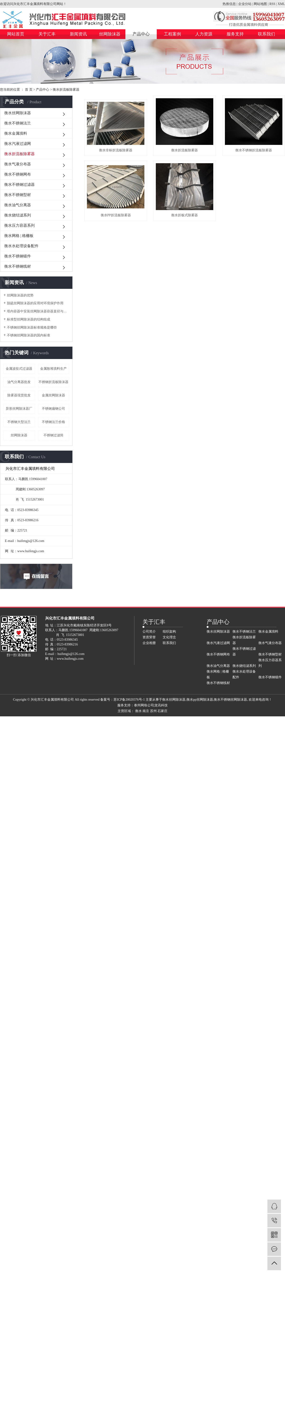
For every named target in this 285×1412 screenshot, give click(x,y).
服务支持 (235, 34)
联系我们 (266, 34)
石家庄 (162, 711)
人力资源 (203, 34)
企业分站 (245, 4)
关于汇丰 (47, 34)
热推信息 (229, 4)
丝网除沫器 (109, 34)
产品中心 (141, 34)
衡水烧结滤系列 (17, 215)
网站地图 (260, 4)
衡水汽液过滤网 (17, 144)
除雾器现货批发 (19, 395)
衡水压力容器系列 (19, 225)
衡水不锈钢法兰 (17, 123)
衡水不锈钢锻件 (17, 256)
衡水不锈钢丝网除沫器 (230, 699)
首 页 (29, 89)
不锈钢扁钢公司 (53, 408)
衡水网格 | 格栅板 (18, 236)
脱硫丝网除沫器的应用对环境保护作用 (35, 303)
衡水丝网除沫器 (17, 113)
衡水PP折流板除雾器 (197, 228)
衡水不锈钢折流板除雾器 (120, 228)
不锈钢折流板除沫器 (53, 382)
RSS (272, 4)
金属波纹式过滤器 (19, 368)
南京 (145, 711)
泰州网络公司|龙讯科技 (151, 705)
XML (281, 4)
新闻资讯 (78, 34)
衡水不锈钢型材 (17, 195)
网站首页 (15, 34)
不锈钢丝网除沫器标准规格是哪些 (32, 327)
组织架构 (169, 631)
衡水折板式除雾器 (120, 300)
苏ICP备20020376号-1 (129, 699)
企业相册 (149, 643)
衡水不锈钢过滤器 (19, 184)
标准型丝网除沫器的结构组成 (28, 319)
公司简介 (149, 631)
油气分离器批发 (19, 382)
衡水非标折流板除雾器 (120, 156)
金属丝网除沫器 (53, 395)
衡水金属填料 (15, 133)
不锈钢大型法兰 (19, 422)
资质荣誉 (149, 637)
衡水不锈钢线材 (17, 266)
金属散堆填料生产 (53, 368)
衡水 (138, 711)
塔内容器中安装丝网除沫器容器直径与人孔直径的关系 (38, 311)
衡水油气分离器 (17, 205)
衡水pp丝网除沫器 (199, 699)
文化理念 (169, 637)
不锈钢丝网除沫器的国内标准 (28, 335)
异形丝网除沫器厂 (19, 408)
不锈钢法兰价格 (53, 422)
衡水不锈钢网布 (17, 174)
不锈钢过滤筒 (53, 435)
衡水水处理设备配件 (21, 246)
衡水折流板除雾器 (66, 89)
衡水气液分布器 (17, 164)
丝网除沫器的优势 (20, 295)
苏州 (153, 711)
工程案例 (172, 34)
